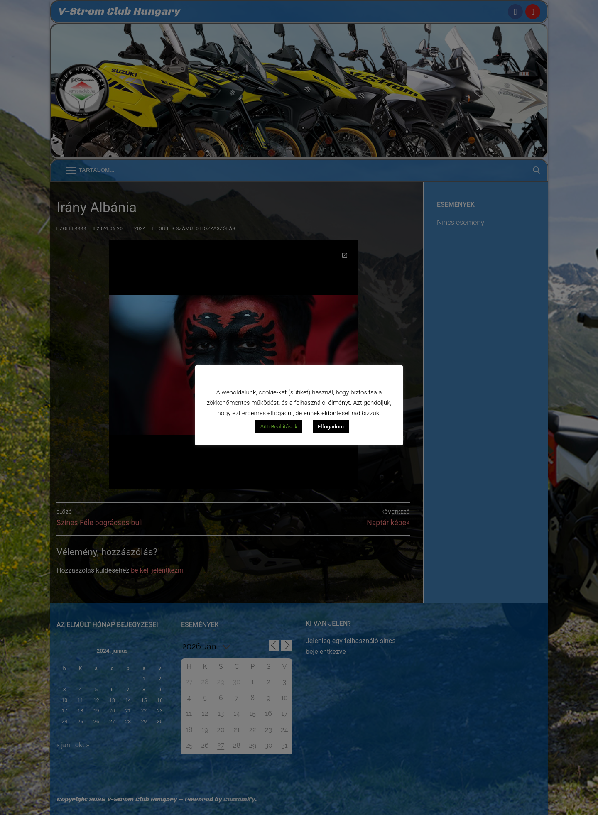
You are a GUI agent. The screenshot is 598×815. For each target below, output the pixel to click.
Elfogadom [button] (331, 426)
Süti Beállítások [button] (278, 426)
